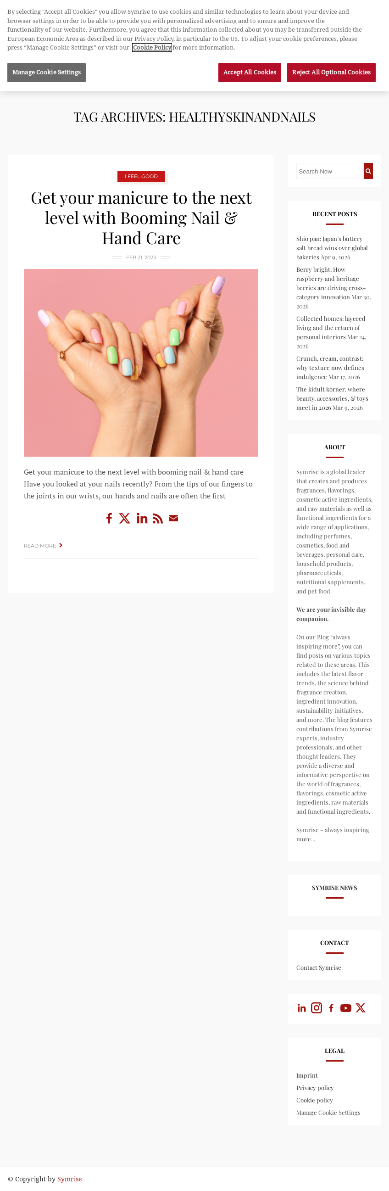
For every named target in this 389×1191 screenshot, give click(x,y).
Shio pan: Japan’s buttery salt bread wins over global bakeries (332, 248)
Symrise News (334, 887)
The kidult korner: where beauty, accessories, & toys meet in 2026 (332, 398)
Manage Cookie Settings (328, 1112)
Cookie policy (314, 1100)
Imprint (307, 1075)
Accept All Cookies (249, 68)
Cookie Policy (152, 43)
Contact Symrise (318, 967)
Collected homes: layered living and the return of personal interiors (331, 327)
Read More (40, 545)
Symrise (69, 1179)
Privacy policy (315, 1087)
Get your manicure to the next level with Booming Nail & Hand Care (141, 217)
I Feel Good (141, 176)
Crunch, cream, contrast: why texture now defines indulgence (330, 367)
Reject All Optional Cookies (331, 68)
